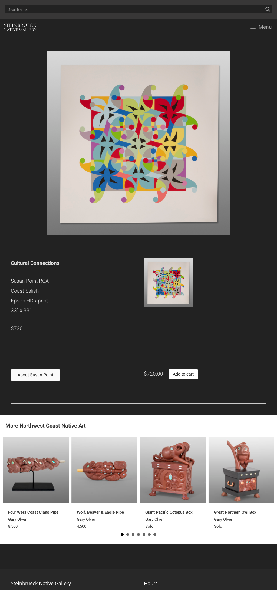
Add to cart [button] (183, 374)
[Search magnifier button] (268, 9)
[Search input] (135, 9)
